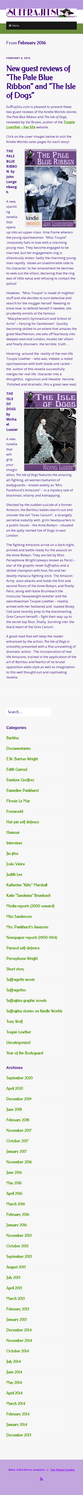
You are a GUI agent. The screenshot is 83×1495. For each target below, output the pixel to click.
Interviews (14, 843)
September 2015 (19, 1256)
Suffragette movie (20, 979)
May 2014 (14, 1382)
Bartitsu (12, 738)
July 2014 (13, 1361)
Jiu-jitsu (12, 853)
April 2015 (14, 1288)
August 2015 (16, 1267)
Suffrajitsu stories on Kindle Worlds (34, 1011)
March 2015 (15, 1298)
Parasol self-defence (23, 948)
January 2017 (16, 1151)
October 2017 (17, 1141)
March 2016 (15, 1204)
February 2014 (17, 1414)
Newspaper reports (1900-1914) (31, 937)
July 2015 (13, 1277)
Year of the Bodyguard (24, 1053)
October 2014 (17, 1351)
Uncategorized (18, 1042)
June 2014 (14, 1372)
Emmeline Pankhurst (22, 790)
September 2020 (19, 1078)
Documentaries (18, 748)
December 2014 (19, 1330)
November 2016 (19, 1162)
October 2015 (17, 1246)
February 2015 (17, 1309)
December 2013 (18, 1435)
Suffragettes (16, 990)
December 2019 (18, 1099)
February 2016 (17, 1214)
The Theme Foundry (62, 1469)
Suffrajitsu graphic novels (26, 1000)
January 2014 (16, 1424)
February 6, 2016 (18, 58)
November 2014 (19, 1340)
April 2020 (14, 1088)
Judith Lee (14, 874)
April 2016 (14, 1193)
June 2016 (14, 1172)
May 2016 (14, 1183)
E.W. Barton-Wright (22, 759)
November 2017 (18, 1130)
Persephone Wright (22, 958)
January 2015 (16, 1319)
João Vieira (15, 864)
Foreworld (14, 811)
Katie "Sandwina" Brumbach (28, 895)
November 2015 (19, 1235)
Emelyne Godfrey (20, 780)
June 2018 (14, 1109)
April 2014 (14, 1393)
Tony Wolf (14, 1021)
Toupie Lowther (18, 1032)
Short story (15, 969)
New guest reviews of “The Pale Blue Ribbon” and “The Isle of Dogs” (40, 82)
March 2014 (15, 1403)
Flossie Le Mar (18, 801)
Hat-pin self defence (22, 822)
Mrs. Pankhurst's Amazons (27, 927)
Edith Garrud (16, 769)
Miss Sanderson (19, 916)
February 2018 (17, 1120)
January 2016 (16, 1225)
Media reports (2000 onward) (30, 906)
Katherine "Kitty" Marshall (26, 885)
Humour (12, 832)
